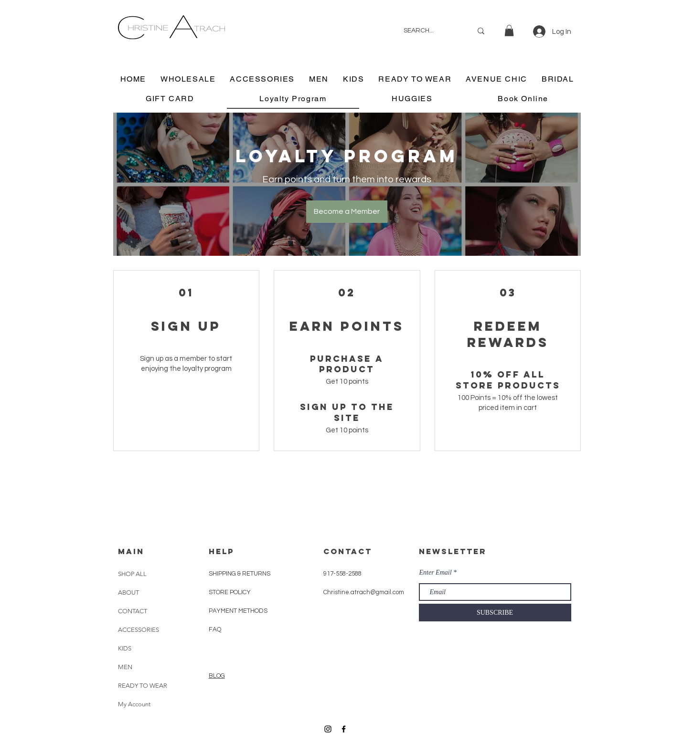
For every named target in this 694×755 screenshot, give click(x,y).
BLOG (217, 675)
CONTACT (132, 611)
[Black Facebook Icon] (343, 729)
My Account (134, 704)
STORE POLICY (230, 592)
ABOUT (128, 592)
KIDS (124, 648)
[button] (509, 30)
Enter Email (435, 572)
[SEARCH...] (431, 31)
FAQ (215, 629)
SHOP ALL (132, 573)
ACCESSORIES (138, 629)
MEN (125, 667)
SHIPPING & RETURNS (239, 573)
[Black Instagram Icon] (327, 729)
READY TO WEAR (142, 685)
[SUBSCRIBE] (495, 612)
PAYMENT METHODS (238, 611)
